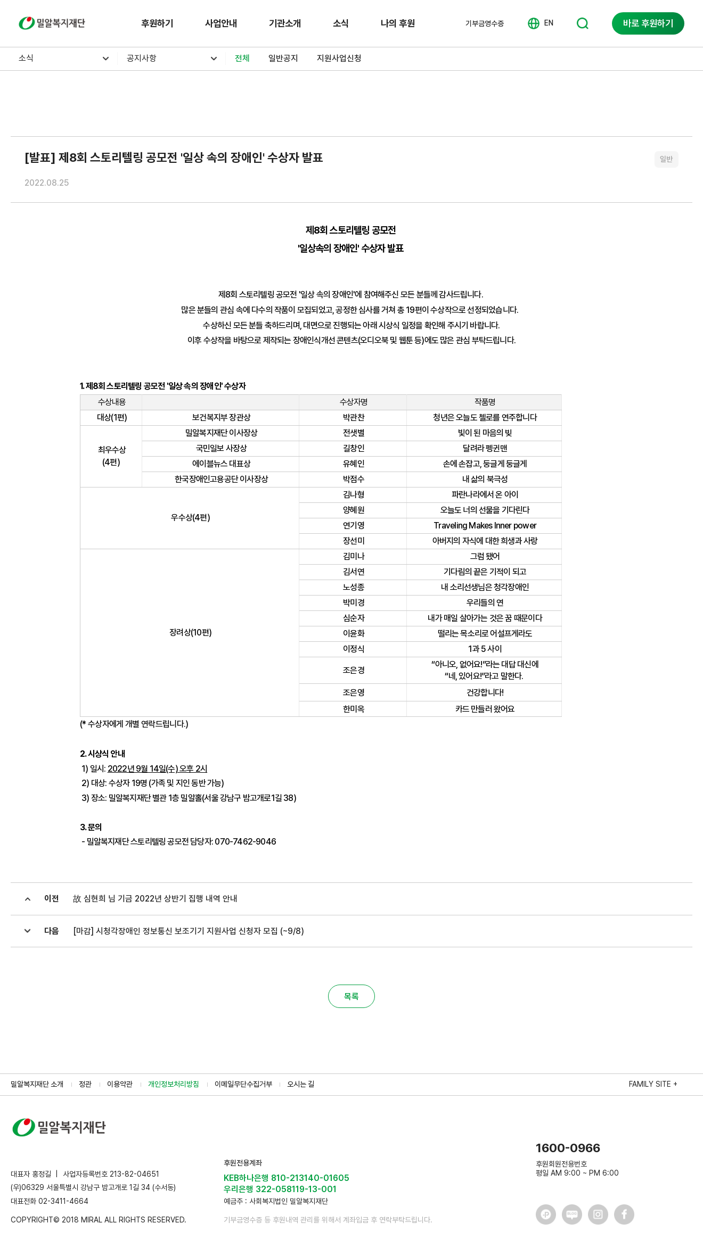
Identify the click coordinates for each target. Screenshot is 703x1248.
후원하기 (157, 23)
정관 (85, 1084)
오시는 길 (300, 1084)
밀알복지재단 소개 (37, 1084)
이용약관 (120, 1084)
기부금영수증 (484, 23)
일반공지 (283, 58)
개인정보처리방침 (173, 1084)
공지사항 (142, 58)
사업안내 (221, 23)
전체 (242, 58)
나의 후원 (398, 23)
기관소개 (285, 23)
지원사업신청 (339, 58)
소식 (341, 23)
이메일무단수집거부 (243, 1084)
